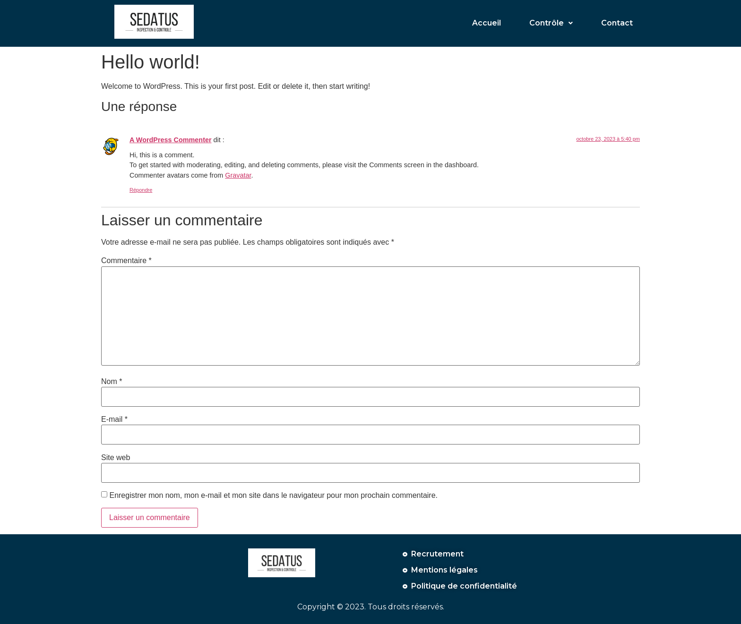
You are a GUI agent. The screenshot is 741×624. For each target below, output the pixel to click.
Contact (617, 22)
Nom (111, 381)
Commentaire (126, 261)
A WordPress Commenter (170, 140)
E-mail (114, 419)
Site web (115, 458)
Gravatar (238, 175)
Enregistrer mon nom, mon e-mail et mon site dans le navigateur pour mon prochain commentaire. (273, 495)
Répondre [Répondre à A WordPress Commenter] (140, 190)
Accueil (486, 22)
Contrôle (551, 22)
